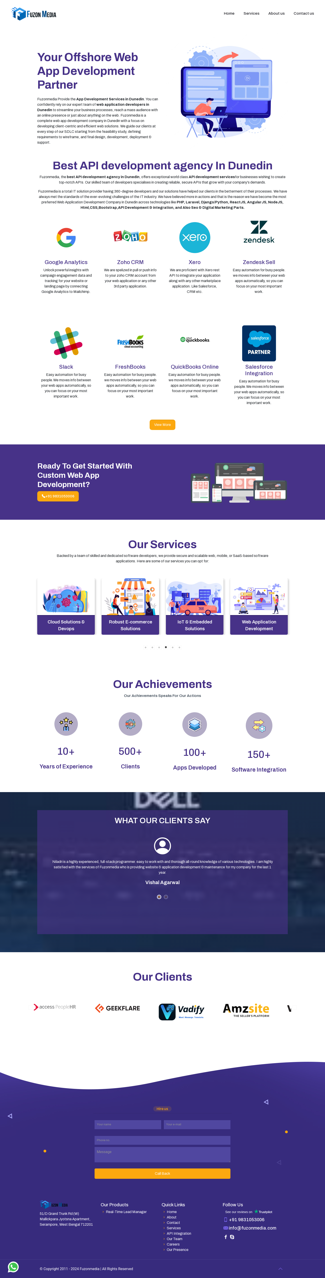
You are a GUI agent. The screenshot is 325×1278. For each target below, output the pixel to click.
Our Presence (175, 1250)
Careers (170, 1244)
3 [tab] (159, 647)
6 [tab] (179, 647)
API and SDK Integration (66, 625)
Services (171, 1228)
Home (169, 1212)
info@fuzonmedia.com (252, 1227)
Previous (30, 1007)
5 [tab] (172, 647)
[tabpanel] (66, 606)
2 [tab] (152, 647)
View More (162, 425)
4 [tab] (166, 647)
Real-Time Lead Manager (123, 1212)
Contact (171, 1223)
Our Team (172, 1239)
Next (294, 1007)
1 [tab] (145, 647)
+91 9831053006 (58, 496)
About (169, 1217)
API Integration (176, 1233)
